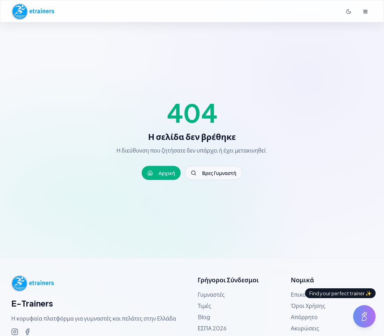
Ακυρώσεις (305, 328)
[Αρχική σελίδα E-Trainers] (33, 11)
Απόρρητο (304, 317)
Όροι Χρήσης (308, 305)
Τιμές (204, 305)
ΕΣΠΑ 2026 (212, 328)
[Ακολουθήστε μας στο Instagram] (14, 331)
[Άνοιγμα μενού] (365, 12)
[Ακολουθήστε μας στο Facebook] (27, 331)
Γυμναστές (211, 294)
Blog (204, 317)
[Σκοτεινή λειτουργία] (349, 12)
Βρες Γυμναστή (213, 173)
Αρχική (161, 173)
